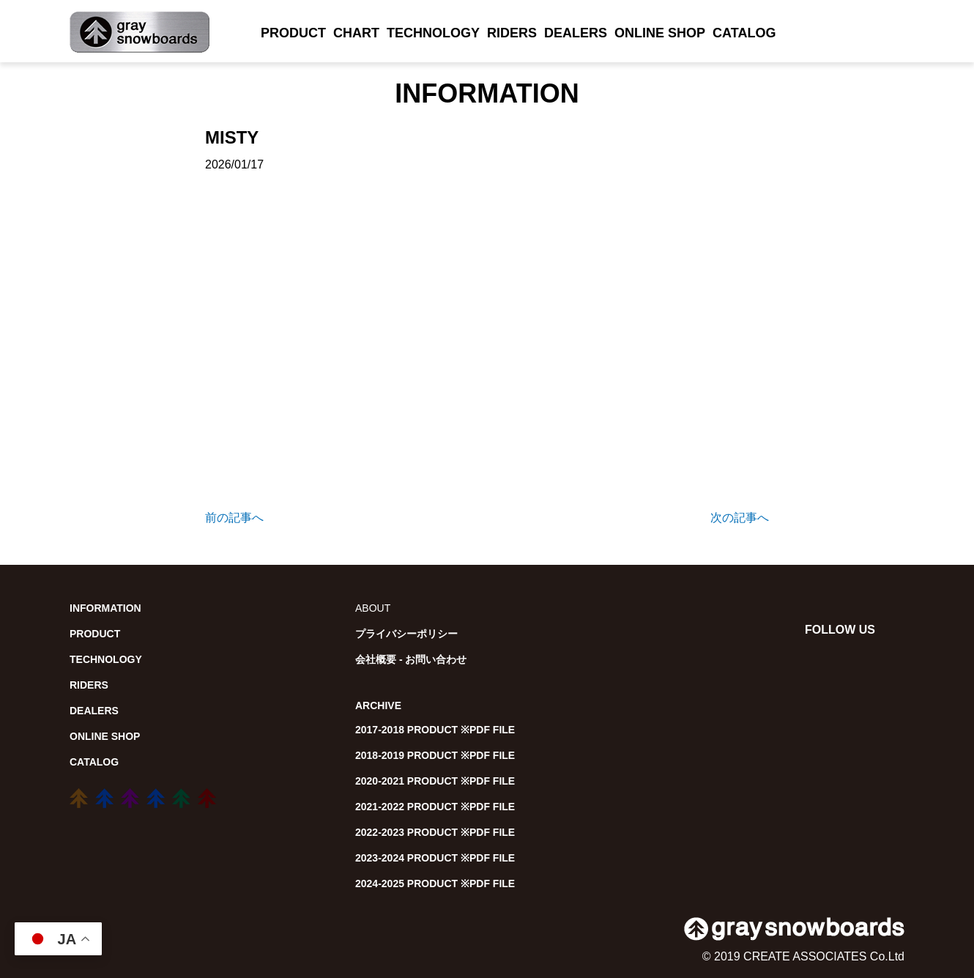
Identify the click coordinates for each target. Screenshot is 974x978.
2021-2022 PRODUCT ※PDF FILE (435, 806)
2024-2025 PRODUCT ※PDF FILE (435, 883)
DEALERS (575, 33)
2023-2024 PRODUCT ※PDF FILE (435, 858)
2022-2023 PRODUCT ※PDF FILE (435, 832)
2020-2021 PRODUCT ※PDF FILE (435, 781)
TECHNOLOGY (433, 33)
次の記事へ (739, 517)
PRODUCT (293, 33)
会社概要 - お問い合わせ (410, 659)
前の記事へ (234, 517)
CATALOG (744, 33)
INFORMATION (105, 608)
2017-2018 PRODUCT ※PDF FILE (435, 730)
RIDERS (512, 33)
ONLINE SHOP (659, 33)
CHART (356, 33)
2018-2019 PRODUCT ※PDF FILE (435, 755)
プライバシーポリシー (406, 634)
